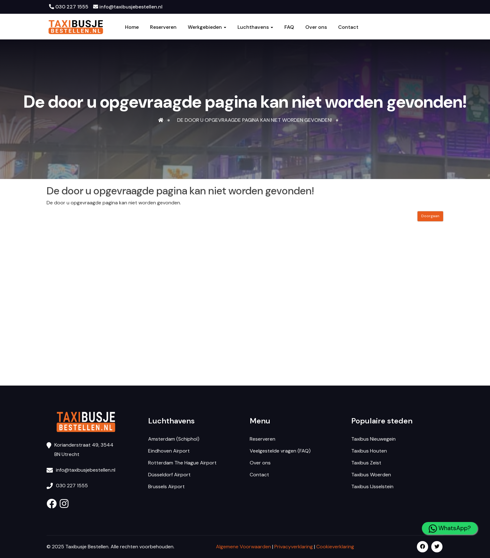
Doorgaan (430, 215)
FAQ (289, 27)
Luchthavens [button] (255, 27)
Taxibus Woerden (371, 474)
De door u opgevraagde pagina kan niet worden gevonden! (254, 120)
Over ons (316, 27)
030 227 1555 (68, 6)
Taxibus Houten (369, 451)
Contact (348, 27)
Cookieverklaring (335, 546)
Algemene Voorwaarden (243, 546)
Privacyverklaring (293, 546)
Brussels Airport (166, 486)
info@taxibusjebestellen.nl (127, 6)
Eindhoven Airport (169, 451)
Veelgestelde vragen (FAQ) (280, 451)
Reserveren (163, 27)
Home (132, 27)
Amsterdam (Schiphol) (173, 439)
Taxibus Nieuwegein (373, 439)
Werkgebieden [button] (207, 27)
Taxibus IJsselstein (372, 486)
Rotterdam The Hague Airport (182, 462)
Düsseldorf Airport (169, 474)
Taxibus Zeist (366, 462)
